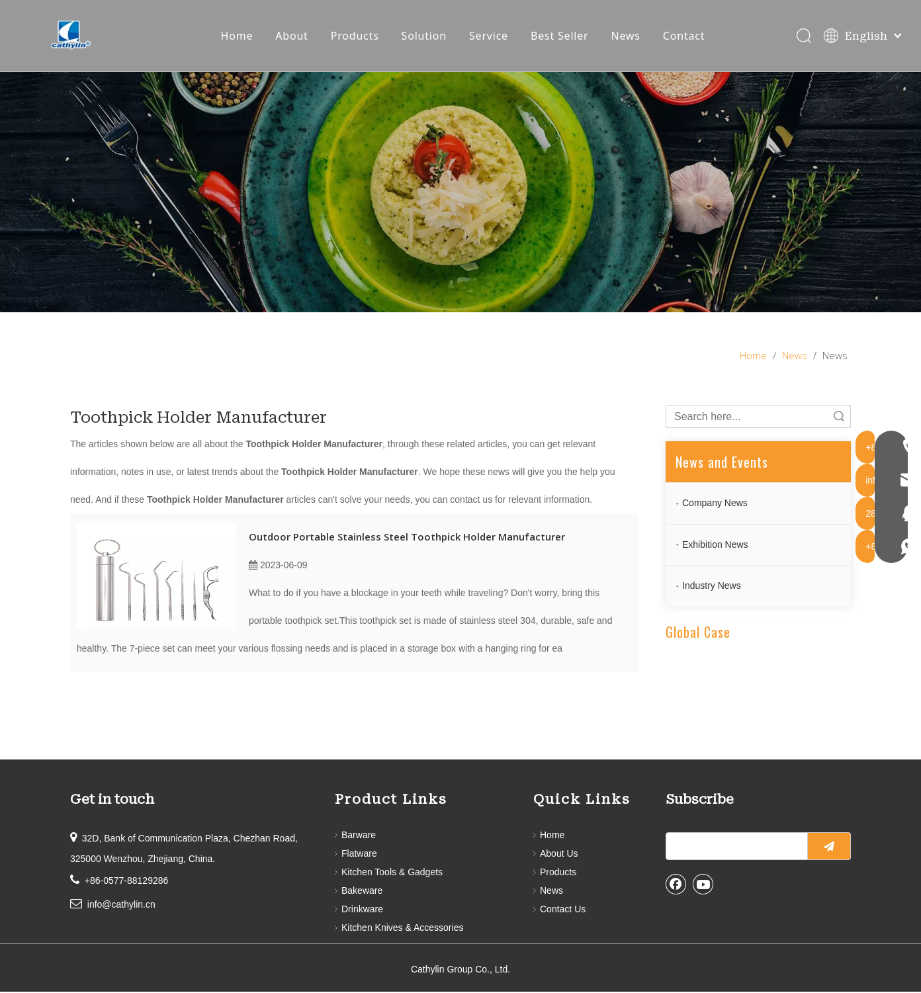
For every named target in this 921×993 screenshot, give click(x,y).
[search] (733, 847)
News (625, 36)
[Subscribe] (829, 847)
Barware (358, 836)
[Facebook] (676, 885)
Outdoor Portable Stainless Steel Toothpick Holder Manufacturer (407, 537)
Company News (715, 504)
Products (355, 36)
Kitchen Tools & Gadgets (392, 873)
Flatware (359, 854)
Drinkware (362, 910)
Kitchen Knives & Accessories (402, 929)
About (292, 36)
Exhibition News (715, 545)
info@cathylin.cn (121, 905)
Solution (424, 36)
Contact (685, 36)
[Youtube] (703, 885)
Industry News (711, 587)
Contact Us (563, 910)
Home (237, 36)
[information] (460, 193)
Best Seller (560, 36)
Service (489, 36)
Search (839, 418)
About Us (559, 854)
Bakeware (361, 891)
